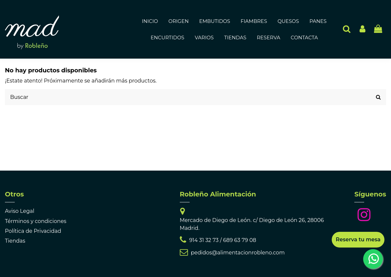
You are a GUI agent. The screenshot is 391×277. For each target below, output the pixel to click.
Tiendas (15, 241)
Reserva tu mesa (358, 239)
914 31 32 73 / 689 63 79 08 (222, 240)
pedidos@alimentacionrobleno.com (238, 252)
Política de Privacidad (33, 231)
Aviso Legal (19, 211)
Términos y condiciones (35, 221)
